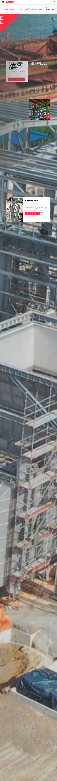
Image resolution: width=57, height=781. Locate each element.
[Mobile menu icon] (55, 2)
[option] (10, 8)
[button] (2, 8)
